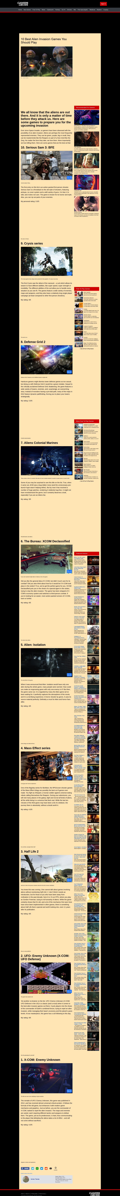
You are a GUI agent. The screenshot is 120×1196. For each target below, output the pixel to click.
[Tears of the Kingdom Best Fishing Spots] (80, 974)
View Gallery (68, 177)
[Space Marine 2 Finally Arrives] (79, 628)
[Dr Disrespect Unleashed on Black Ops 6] (80, 578)
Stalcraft (85, 458)
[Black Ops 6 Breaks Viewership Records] (80, 568)
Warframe (86, 475)
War (75, 9)
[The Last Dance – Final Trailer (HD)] (80, 613)
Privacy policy (34, 1193)
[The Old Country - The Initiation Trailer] (80, 563)
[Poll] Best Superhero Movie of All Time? (84, 169)
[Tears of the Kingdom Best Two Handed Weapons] (79, 945)
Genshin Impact (87, 314)
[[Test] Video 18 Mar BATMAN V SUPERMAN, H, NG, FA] (80, 1004)
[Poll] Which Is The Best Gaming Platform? (84, 125)
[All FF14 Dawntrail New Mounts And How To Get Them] (79, 826)
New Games (27, 9)
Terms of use (42, 1193)
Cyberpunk (50, 9)
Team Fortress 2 (87, 464)
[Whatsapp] (37, 1168)
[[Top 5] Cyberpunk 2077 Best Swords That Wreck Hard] (80, 1044)
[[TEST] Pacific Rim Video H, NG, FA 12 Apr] (80, 920)
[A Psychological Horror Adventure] (79, 638)
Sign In (103, 4)
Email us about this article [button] (26, 1173)
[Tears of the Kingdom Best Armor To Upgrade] (80, 984)
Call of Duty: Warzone (89, 298)
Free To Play (36, 9)
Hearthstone (86, 320)
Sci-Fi (63, 9)
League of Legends (88, 326)
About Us (28, 1193)
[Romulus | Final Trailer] (80, 722)
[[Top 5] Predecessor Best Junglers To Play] (80, 1029)
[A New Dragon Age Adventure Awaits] (79, 727)
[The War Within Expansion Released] (79, 747)
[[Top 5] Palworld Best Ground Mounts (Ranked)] (80, 1019)
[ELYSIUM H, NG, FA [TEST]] (80, 810)
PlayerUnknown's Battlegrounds (91, 452)
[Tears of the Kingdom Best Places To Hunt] (80, 965)
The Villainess (77, 147)
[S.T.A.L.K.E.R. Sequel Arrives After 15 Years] (80, 653)
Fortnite (85, 309)
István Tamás (25, 77)
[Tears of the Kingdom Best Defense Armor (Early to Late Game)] (93, 927)
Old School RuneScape (89, 430)
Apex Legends (87, 292)
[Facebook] (25, 1168)
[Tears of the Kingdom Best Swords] (80, 959)
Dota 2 (85, 331)
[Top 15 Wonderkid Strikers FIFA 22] (80, 890)
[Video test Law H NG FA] (79, 864)
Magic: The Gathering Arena (90, 343)
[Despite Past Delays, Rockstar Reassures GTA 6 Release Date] (80, 697)
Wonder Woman (78, 212)
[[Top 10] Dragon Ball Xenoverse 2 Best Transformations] (79, 875)
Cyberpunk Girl (77, 190)
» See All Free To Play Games (87, 348)
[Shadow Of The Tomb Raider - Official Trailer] (80, 1039)
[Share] (55, 1168)
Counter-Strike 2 (87, 303)
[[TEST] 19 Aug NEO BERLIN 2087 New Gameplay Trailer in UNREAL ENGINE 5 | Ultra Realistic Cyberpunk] (80, 778)
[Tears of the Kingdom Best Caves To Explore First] (80, 994)
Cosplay (105, 9)
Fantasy (57, 9)
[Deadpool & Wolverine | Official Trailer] (80, 593)
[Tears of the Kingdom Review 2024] (80, 900)
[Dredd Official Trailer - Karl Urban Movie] (80, 791)
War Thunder (87, 469)
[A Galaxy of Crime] (80, 762)
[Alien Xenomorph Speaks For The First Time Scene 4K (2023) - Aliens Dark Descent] (80, 861)
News (43, 9)
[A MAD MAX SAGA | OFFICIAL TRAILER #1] (79, 667)
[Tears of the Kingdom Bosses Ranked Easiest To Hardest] (80, 935)
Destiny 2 (86, 436)
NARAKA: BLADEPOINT (89, 424)
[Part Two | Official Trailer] (80, 663)
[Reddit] (46, 1168)
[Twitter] (41, 1168)
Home (20, 9)
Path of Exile (86, 447)
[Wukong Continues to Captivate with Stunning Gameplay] (80, 737)
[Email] (50, 1168)
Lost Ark (85, 337)
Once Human (87, 441)
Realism (99, 9)
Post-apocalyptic (83, 9)
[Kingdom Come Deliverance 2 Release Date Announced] (79, 677)
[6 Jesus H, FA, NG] (80, 800)
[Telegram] (32, 1168)
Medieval (92, 9)
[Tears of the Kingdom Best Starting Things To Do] (79, 905)
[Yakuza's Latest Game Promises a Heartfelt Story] (79, 618)
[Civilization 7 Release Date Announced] (80, 687)
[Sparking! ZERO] (80, 603)
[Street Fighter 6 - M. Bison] (80, 847)
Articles (69, 9)
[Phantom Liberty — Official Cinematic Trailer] (80, 766)
